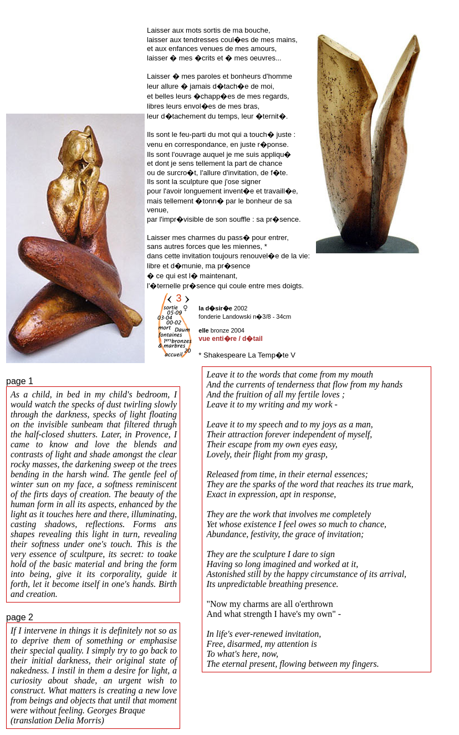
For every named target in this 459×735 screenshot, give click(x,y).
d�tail (252, 339)
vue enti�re (217, 339)
